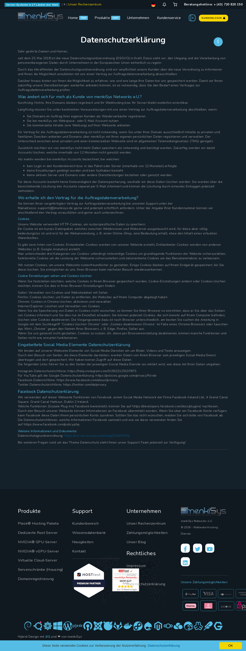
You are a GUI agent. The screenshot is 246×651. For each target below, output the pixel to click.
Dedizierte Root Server (40, 532)
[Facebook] (186, 549)
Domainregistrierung (37, 584)
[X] (200, 549)
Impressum (137, 565)
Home (73, 17)
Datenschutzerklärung (147, 584)
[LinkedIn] (186, 564)
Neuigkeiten (83, 542)
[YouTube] (214, 549)
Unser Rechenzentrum (84, 4)
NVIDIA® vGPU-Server (40, 551)
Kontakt (79, 551)
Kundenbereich (86, 523)
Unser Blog (137, 542)
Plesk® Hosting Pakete (40, 523)
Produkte (102, 17)
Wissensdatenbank (90, 532)
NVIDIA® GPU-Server (39, 542)
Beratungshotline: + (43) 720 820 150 (213, 4)
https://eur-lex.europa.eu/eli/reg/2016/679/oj (97, 436)
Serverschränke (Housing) (32, 572)
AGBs (132, 575)
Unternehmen (138, 17)
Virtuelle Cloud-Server (40, 560)
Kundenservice (169, 17)
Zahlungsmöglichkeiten (149, 532)
